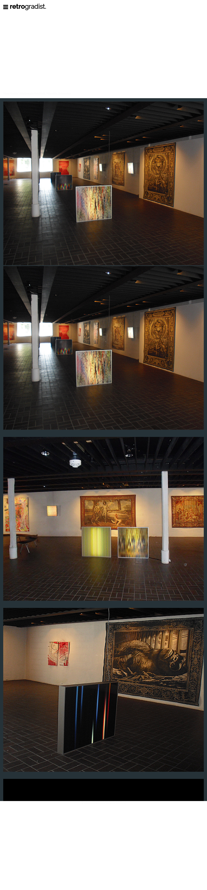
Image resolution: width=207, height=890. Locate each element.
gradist (28, 6)
